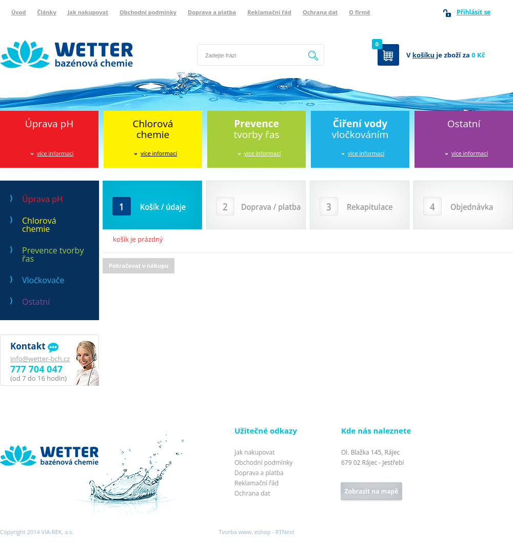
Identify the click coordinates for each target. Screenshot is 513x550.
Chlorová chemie (39, 224)
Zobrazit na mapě (371, 491)
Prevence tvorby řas (53, 254)
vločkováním (360, 129)
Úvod (18, 12)
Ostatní (463, 123)
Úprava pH (49, 123)
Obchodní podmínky (148, 12)
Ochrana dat (320, 12)
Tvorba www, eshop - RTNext (256, 532)
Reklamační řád (269, 12)
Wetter (10, 431)
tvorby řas (257, 129)
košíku (423, 55)
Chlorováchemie (152, 129)
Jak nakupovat (88, 12)
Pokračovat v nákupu (138, 265)
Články (46, 12)
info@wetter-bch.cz (40, 358)
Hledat (313, 55)
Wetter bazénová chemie (38, 29)
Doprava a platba (212, 12)
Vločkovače (43, 280)
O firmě (359, 12)
